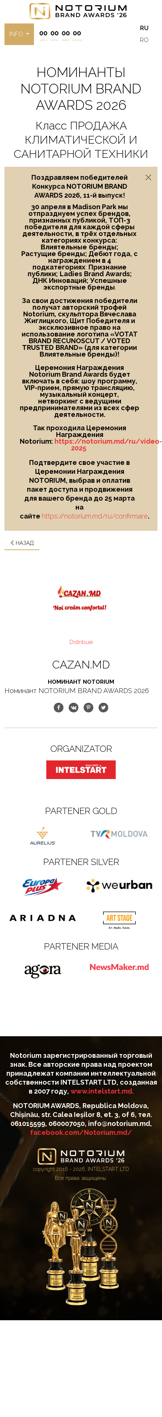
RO (144, 40)
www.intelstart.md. (102, 1091)
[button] (19, 34)
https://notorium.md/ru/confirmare (95, 516)
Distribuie (81, 642)
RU (144, 28)
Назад (22, 543)
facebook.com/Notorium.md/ (81, 1132)
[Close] (148, 177)
